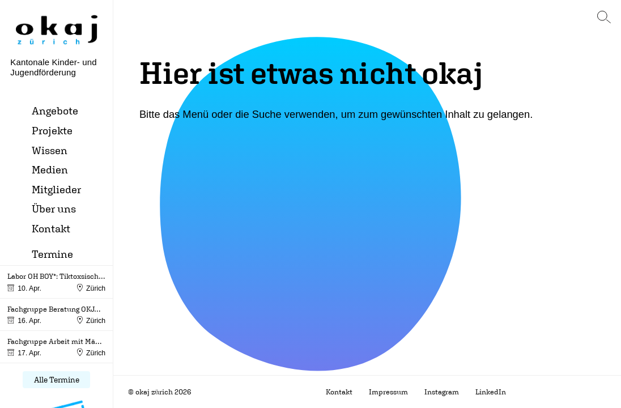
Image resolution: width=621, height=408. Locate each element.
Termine (52, 253)
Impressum (388, 392)
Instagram (441, 392)
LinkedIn (490, 392)
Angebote (55, 110)
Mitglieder (56, 189)
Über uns (54, 208)
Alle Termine (56, 379)
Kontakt (51, 228)
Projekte (52, 130)
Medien (50, 169)
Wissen (49, 149)
